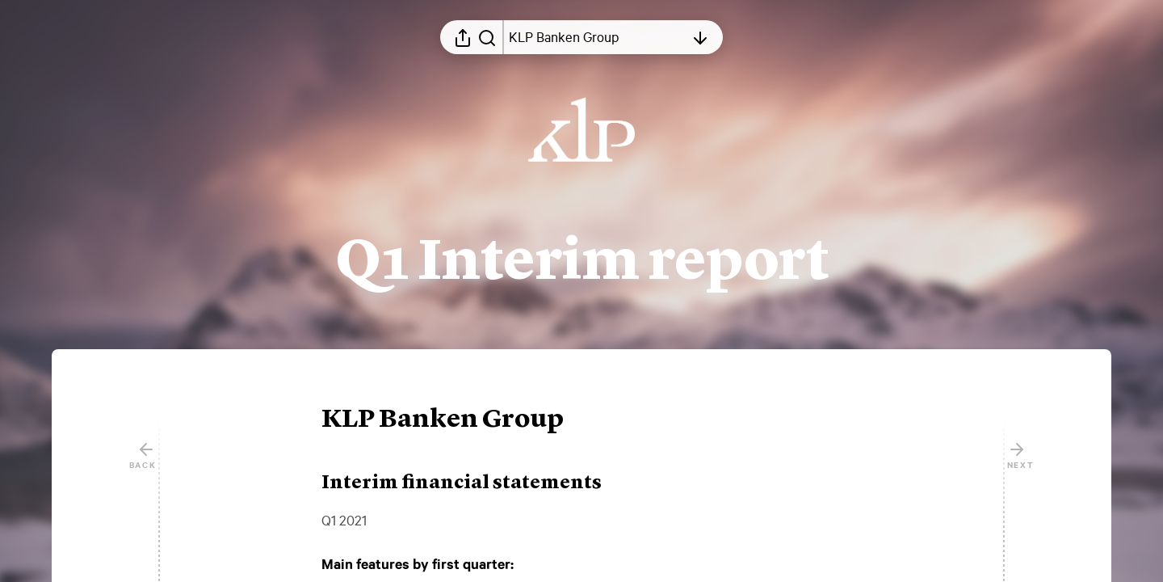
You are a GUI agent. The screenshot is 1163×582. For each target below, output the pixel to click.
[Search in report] (487, 37)
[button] (455, 420)
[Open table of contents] (597, 37)
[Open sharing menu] (462, 37)
